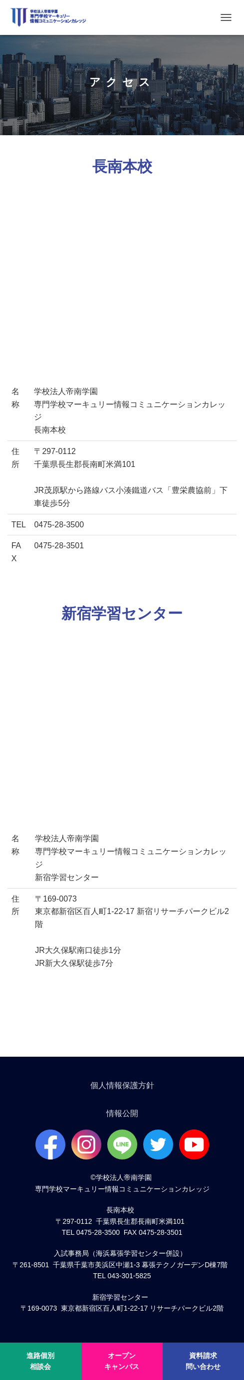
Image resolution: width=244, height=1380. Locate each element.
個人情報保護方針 (122, 1085)
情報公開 (122, 1113)
